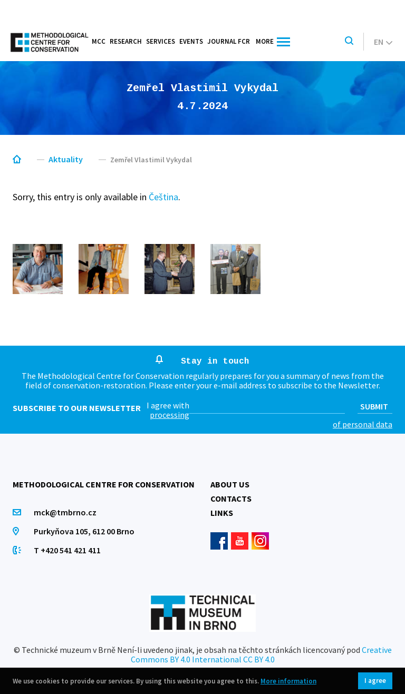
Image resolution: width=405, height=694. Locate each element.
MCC (98, 41)
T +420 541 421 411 (67, 550)
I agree (375, 680)
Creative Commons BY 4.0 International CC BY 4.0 (261, 654)
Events (191, 41)
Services (160, 41)
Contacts (231, 498)
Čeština (163, 197)
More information (288, 681)
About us (229, 484)
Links (221, 512)
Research (126, 41)
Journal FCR (228, 41)
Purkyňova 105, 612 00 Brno (84, 531)
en (383, 41)
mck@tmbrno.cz (65, 512)
